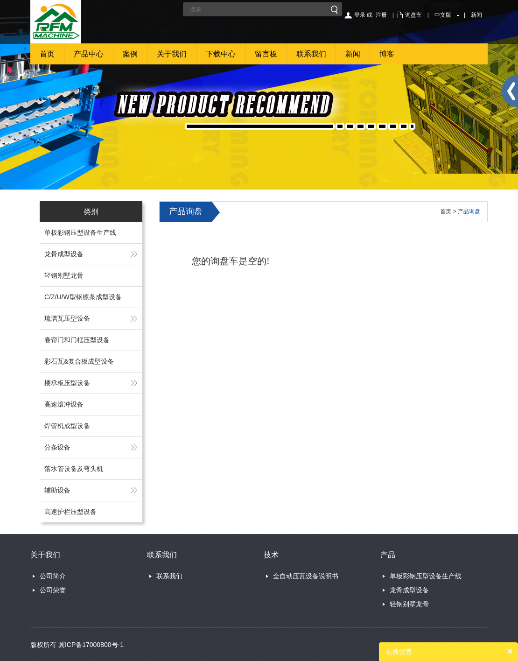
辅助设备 (57, 490)
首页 (47, 54)
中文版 (442, 15)
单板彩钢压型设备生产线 (80, 232)
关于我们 (172, 54)
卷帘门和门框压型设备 (77, 340)
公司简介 (53, 576)
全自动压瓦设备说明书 (305, 576)
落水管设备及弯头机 (73, 468)
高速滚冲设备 (64, 404)
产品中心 (89, 54)
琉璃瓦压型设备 (67, 318)
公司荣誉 (53, 590)
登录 (359, 15)
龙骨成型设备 (64, 254)
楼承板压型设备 (67, 383)
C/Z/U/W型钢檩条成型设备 (83, 297)
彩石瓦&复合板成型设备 (79, 361)
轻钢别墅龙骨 (64, 275)
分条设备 (57, 447)
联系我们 (311, 54)
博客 (386, 54)
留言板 (266, 54)
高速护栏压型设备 (70, 511)
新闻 (476, 15)
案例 (130, 54)
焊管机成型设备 (67, 425)
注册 (381, 15)
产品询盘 (469, 211)
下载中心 (221, 54)
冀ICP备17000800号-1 (91, 644)
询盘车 (413, 15)
